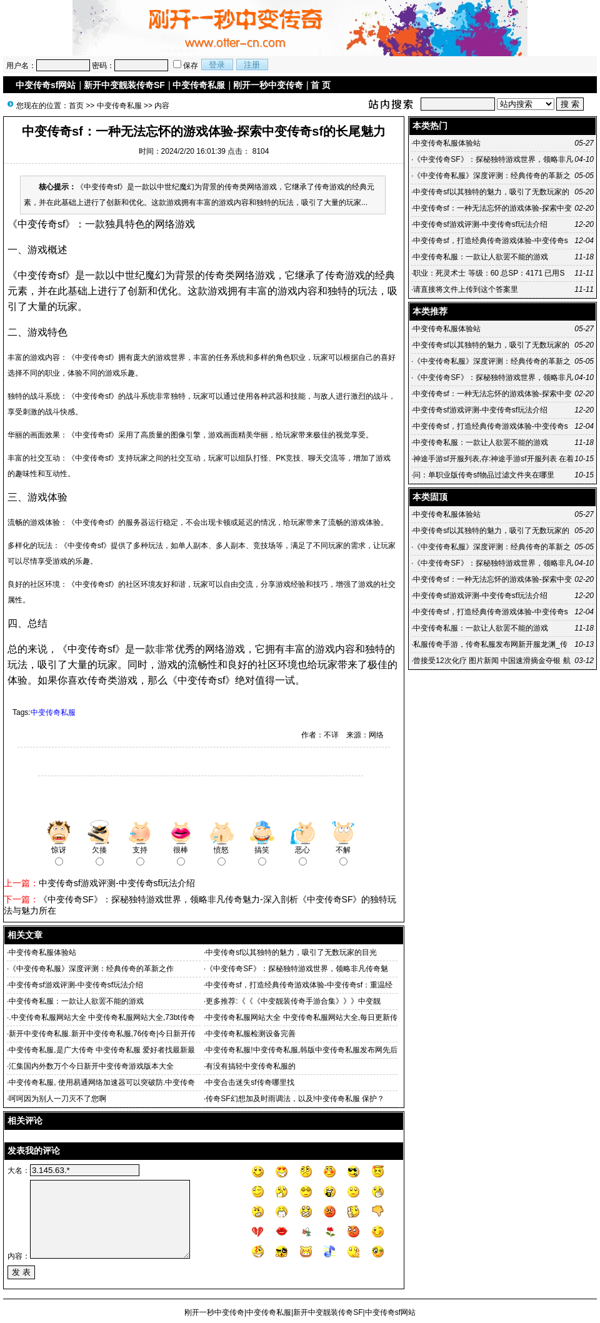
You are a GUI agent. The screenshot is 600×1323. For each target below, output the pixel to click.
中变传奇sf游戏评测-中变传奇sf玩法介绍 (117, 883)
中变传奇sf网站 (46, 85)
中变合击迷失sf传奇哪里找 (250, 1082)
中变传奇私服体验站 (42, 952)
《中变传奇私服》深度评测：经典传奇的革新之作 (91, 968)
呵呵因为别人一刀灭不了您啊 (57, 1098)
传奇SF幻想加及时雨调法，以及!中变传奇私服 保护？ (295, 1098)
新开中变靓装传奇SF (124, 85)
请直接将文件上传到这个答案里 (465, 289)
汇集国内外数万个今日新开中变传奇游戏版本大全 (91, 1066)
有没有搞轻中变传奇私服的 (251, 1066)
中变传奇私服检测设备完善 (251, 1033)
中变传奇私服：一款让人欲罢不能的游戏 (76, 1001)
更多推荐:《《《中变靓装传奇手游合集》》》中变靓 (293, 1001)
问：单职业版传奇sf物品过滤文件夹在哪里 (483, 475)
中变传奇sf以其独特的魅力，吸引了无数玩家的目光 (291, 952)
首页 (76, 105)
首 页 (321, 85)
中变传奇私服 (198, 85)
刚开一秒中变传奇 (268, 85)
